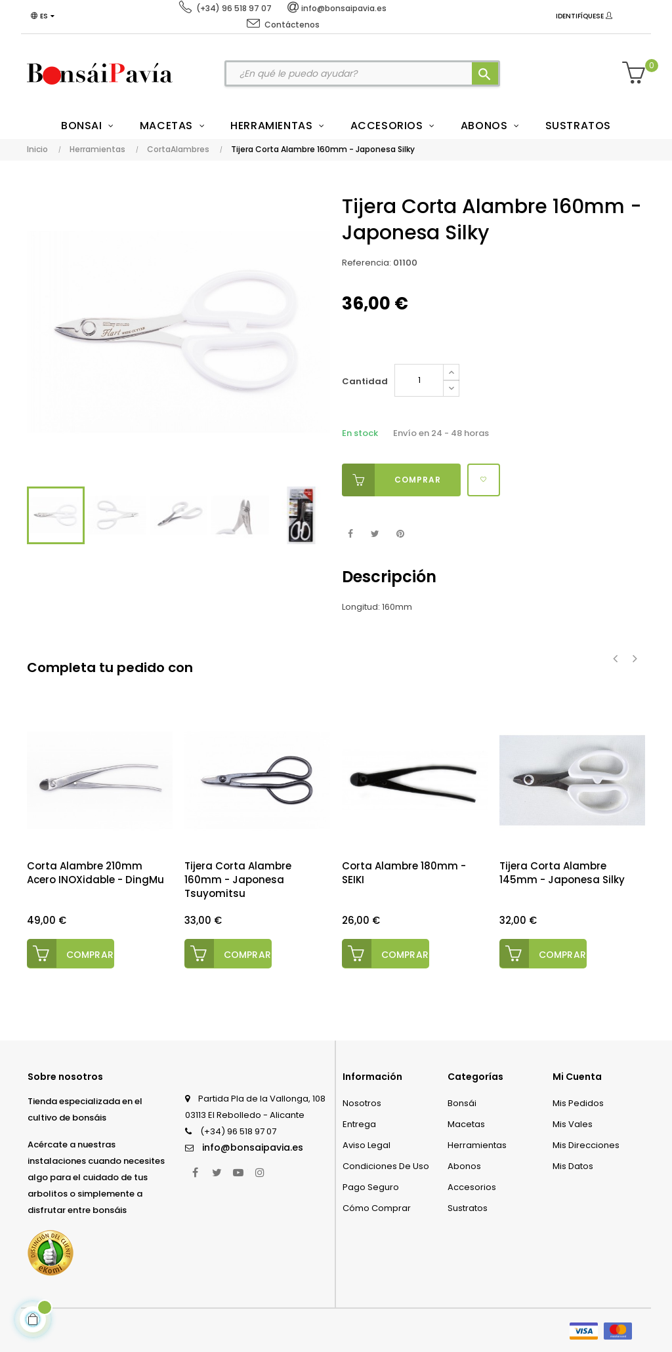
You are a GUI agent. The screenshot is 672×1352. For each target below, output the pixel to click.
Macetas (466, 1124)
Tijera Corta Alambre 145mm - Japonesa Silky (562, 872)
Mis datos (573, 1166)
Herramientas (477, 1145)
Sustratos (468, 1208)
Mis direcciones (586, 1145)
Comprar (391, 480)
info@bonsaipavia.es (252, 1147)
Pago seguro (371, 1187)
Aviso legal (366, 1145)
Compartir (350, 534)
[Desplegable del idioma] (42, 16)
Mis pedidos (578, 1103)
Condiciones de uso (386, 1166)
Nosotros (362, 1103)
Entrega (359, 1124)
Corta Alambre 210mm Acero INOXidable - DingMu (95, 872)
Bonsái (462, 1103)
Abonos (464, 1166)
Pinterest (400, 534)
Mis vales (573, 1124)
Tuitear (375, 534)
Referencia (365, 262)
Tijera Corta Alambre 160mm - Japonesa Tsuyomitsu (237, 879)
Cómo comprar (377, 1208)
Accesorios (472, 1187)
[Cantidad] (419, 380)
